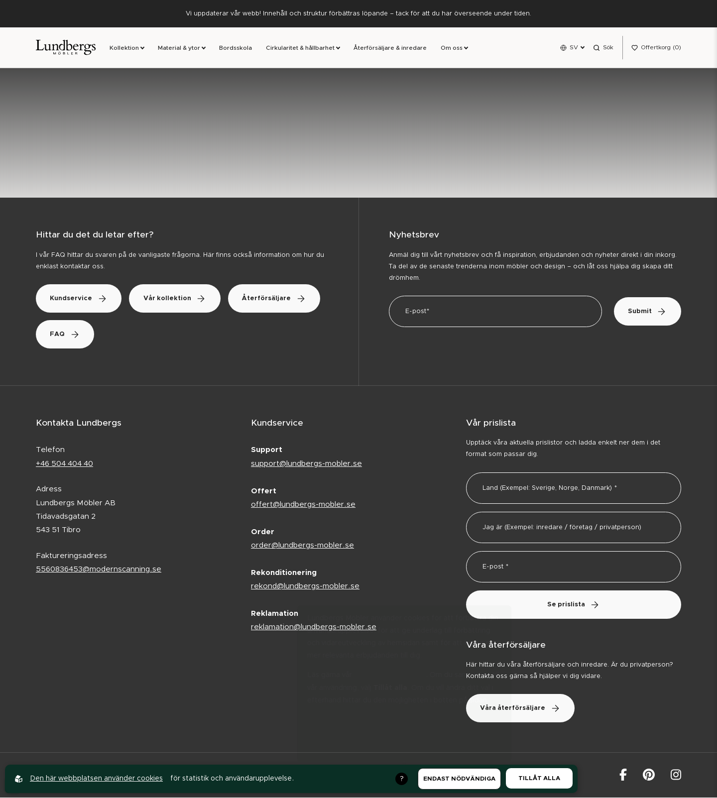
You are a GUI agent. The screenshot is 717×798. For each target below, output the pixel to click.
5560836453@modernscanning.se (98, 569)
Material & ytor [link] (179, 48)
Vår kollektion (178, 299)
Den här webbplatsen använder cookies (96, 778)
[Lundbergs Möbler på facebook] (623, 776)
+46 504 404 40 (64, 464)
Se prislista (573, 605)
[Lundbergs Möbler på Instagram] (676, 776)
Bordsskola (235, 48)
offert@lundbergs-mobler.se (303, 505)
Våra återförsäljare (521, 709)
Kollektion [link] (124, 48)
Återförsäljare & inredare (390, 48)
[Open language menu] (572, 47)
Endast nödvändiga (459, 779)
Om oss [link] (452, 48)
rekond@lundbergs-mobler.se (305, 586)
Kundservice (80, 299)
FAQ (168, 335)
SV (574, 47)
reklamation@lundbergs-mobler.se (313, 627)
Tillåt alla (539, 778)
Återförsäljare (83, 335)
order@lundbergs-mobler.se (302, 546)
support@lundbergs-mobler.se (306, 464)
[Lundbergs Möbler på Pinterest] (649, 776)
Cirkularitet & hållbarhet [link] (300, 48)
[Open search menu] (603, 47)
